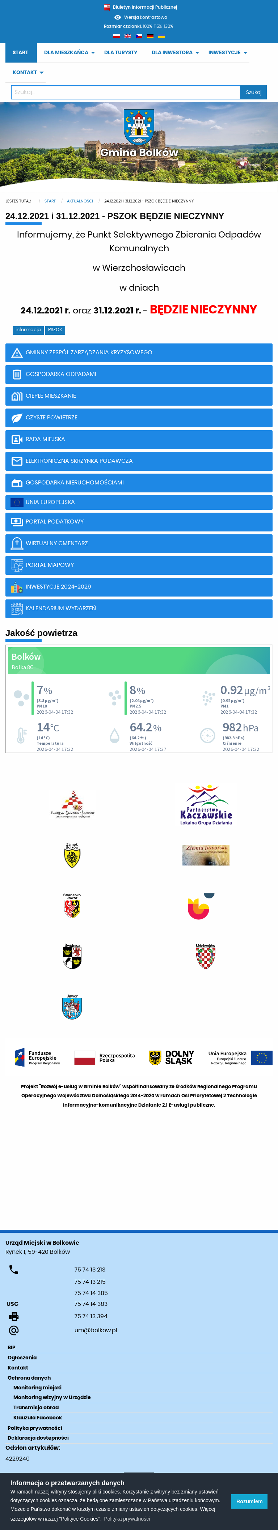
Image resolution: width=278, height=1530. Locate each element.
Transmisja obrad (36, 1407)
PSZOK (55, 330)
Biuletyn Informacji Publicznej (140, 7)
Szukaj (253, 92)
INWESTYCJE (224, 52)
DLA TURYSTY (120, 52)
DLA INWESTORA (172, 52)
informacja (28, 330)
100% (147, 26)
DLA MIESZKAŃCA (66, 52)
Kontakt (18, 1368)
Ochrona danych (29, 1378)
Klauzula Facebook (37, 1417)
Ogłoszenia (22, 1357)
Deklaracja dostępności (38, 1438)
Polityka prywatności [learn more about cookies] (127, 1519)
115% (158, 26)
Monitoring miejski (37, 1387)
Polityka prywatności (35, 1428)
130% (168, 26)
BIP (12, 1347)
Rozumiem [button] (249, 1501)
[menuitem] (21, 53)
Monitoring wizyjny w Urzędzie (52, 1397)
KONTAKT (25, 72)
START (20, 52)
